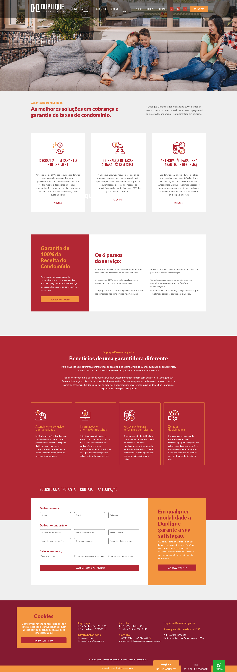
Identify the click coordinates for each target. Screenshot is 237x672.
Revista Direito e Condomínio (91, 641)
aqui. (50, 632)
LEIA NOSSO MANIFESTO (177, 567)
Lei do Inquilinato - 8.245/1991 (92, 629)
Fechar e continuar (43, 640)
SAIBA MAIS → (59, 202)
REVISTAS (114, 8)
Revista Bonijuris (85, 638)
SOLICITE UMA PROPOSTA (60, 299)
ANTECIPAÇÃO (107, 489)
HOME (74, 8)
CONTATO (162, 8)
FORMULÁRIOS (100, 8)
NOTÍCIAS (150, 8)
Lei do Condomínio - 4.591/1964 (92, 626)
